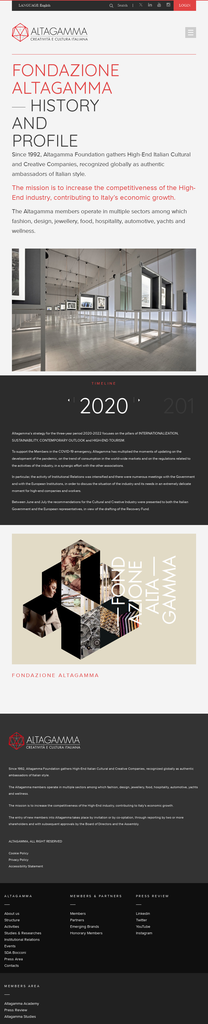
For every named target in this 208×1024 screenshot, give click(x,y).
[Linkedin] (150, 5)
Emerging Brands (84, 926)
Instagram (144, 933)
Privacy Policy (18, 859)
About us (12, 913)
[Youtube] (159, 5)
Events (10, 946)
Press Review (15, 1010)
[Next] (139, 399)
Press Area (13, 959)
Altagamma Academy (21, 1003)
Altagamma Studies (20, 1016)
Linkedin (143, 913)
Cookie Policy (18, 853)
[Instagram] (168, 5)
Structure (12, 920)
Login (185, 5)
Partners (77, 920)
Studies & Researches (22, 933)
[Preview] (68, 399)
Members (78, 913)
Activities (11, 926)
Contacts (11, 965)
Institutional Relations (22, 939)
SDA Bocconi (15, 952)
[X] (141, 5)
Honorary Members (86, 933)
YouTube (143, 926)
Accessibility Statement (26, 866)
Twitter (141, 920)
